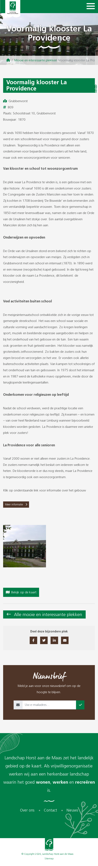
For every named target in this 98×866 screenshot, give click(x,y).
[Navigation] (91, 6)
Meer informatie (16, 504)
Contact (50, 810)
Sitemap (49, 858)
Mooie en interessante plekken (35, 60)
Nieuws (72, 810)
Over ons (27, 810)
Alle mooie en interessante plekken (48, 614)
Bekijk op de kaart (21, 592)
